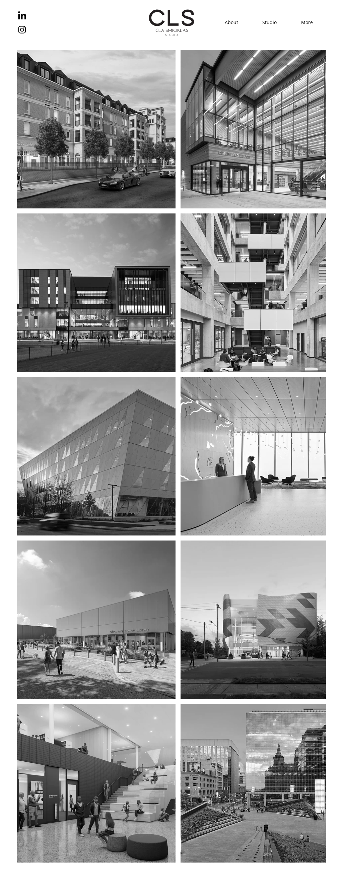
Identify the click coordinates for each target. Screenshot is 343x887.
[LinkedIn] (22, 16)
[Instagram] (22, 29)
